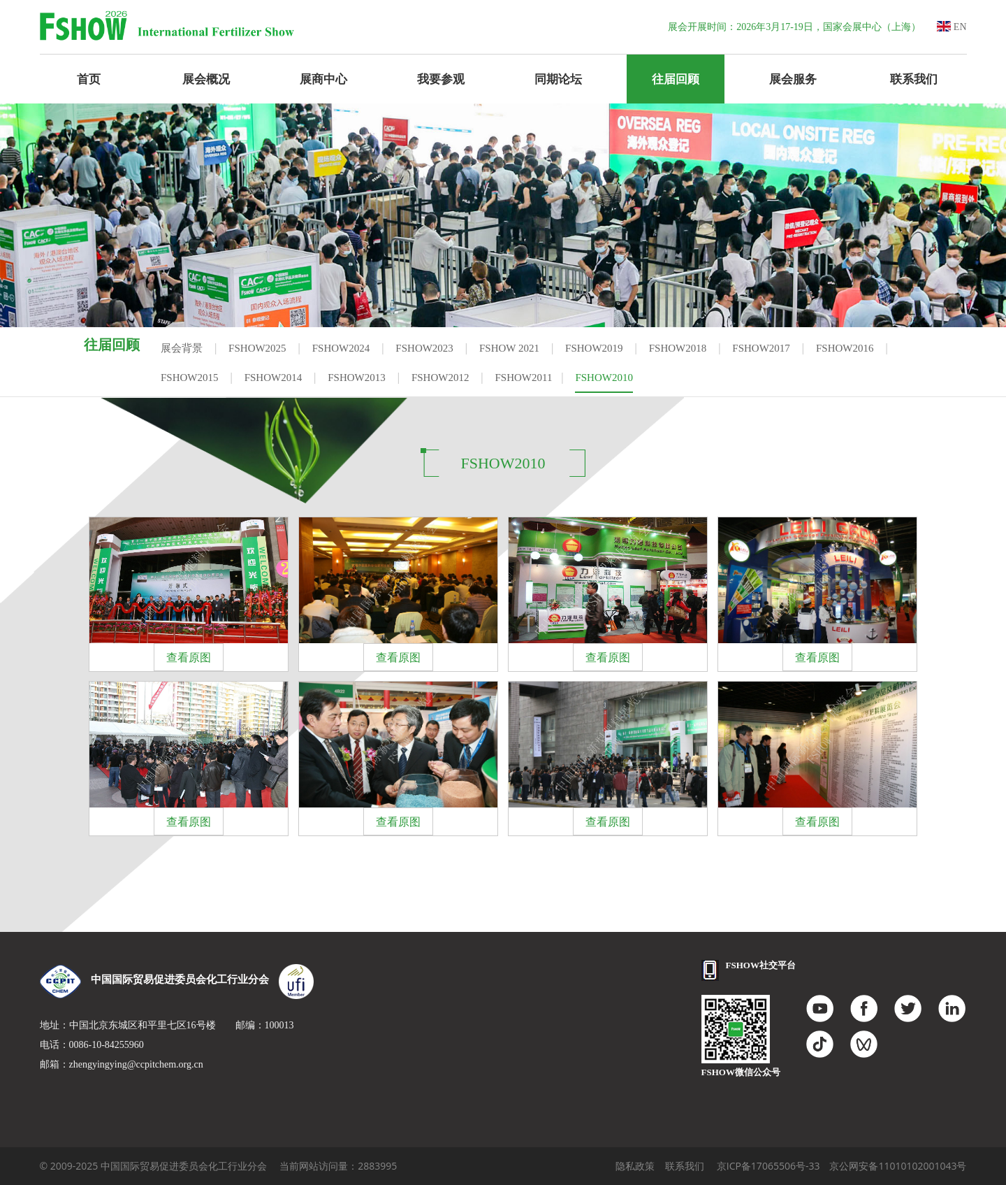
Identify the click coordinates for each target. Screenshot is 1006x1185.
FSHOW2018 (678, 348)
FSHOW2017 (761, 348)
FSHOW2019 (594, 348)
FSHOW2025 (257, 348)
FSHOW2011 (524, 377)
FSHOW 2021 (509, 348)
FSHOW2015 (190, 377)
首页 (89, 79)
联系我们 (914, 79)
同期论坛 (558, 79)
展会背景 (182, 348)
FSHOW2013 (357, 377)
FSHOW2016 (845, 348)
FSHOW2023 (424, 348)
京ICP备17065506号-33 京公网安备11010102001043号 (842, 1165)
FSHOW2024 (341, 348)
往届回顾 (675, 79)
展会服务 (793, 79)
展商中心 (323, 79)
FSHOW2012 (440, 377)
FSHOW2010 (604, 377)
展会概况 (206, 79)
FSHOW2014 (273, 377)
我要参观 (441, 79)
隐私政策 (635, 1165)
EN (951, 27)
